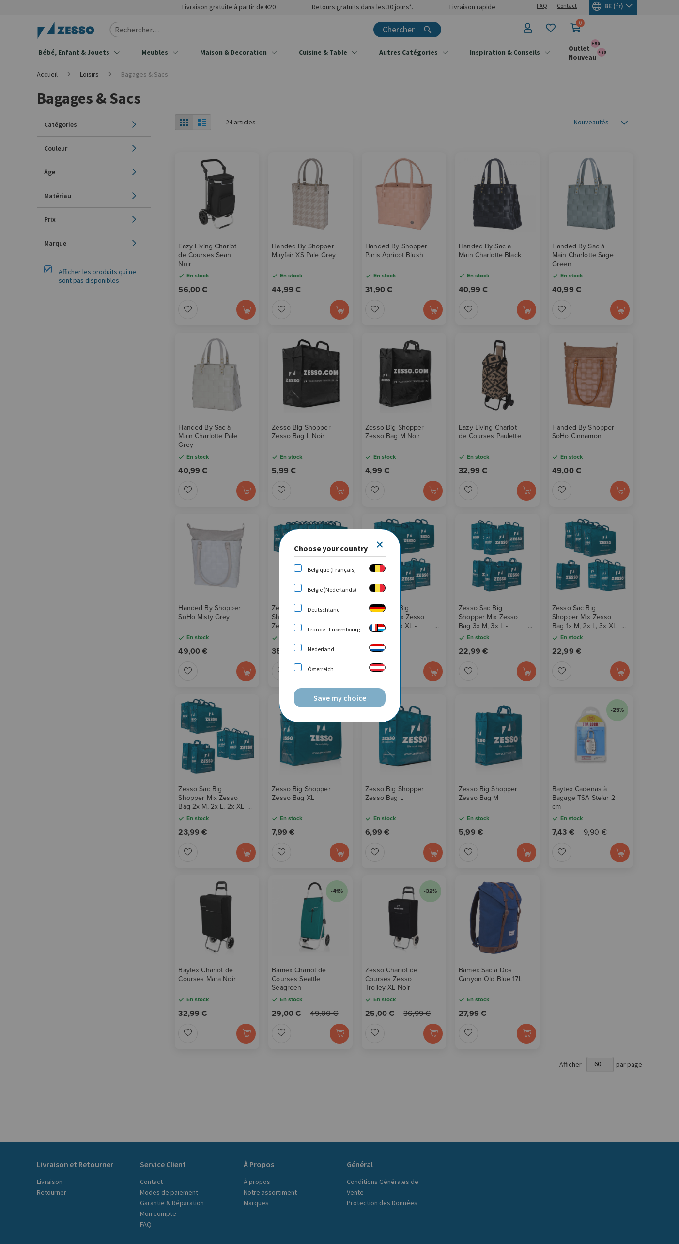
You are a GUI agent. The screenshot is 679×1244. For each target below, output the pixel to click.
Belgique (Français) (332, 569)
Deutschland (324, 609)
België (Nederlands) (332, 589)
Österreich (321, 669)
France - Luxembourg (334, 629)
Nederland (321, 649)
